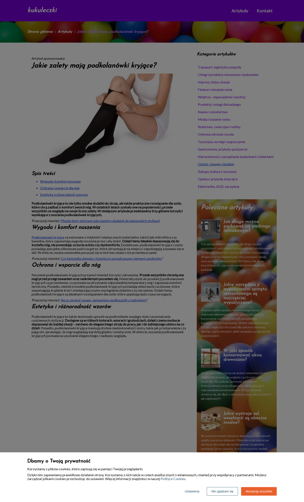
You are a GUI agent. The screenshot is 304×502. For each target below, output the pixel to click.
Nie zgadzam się (222, 491)
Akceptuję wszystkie (259, 491)
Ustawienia (192, 491)
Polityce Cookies (173, 479)
